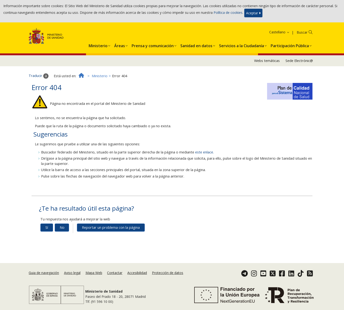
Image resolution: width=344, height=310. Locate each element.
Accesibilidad (137, 272)
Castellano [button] (279, 32)
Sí (46, 227)
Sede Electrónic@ (299, 60)
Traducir (38, 76)
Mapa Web (94, 272)
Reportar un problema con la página (111, 227)
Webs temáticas (267, 60)
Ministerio (100, 76)
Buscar (302, 32)
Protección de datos (167, 272)
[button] (98, 44)
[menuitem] (98, 44)
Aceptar (253, 13)
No (62, 227)
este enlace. (204, 152)
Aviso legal (72, 272)
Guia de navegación (44, 272)
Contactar (114, 272)
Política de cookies (228, 12)
